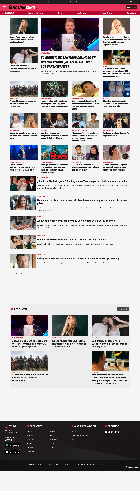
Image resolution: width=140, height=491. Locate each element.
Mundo (51, 447)
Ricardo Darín (131, 13)
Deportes (30, 447)
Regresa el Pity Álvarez (35, 13)
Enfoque (30, 443)
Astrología (30, 451)
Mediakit (74, 432)
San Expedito (30, 2)
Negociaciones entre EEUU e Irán (126, 2)
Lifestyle (52, 432)
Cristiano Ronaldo (106, 13)
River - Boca (98, 2)
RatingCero (53, 443)
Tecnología (53, 439)
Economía (30, 439)
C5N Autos (52, 435)
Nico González (81, 13)
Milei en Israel (52, 2)
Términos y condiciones (80, 435)
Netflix (60, 13)
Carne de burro (75, 2)
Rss (73, 439)
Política (29, 432)
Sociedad (30, 435)
